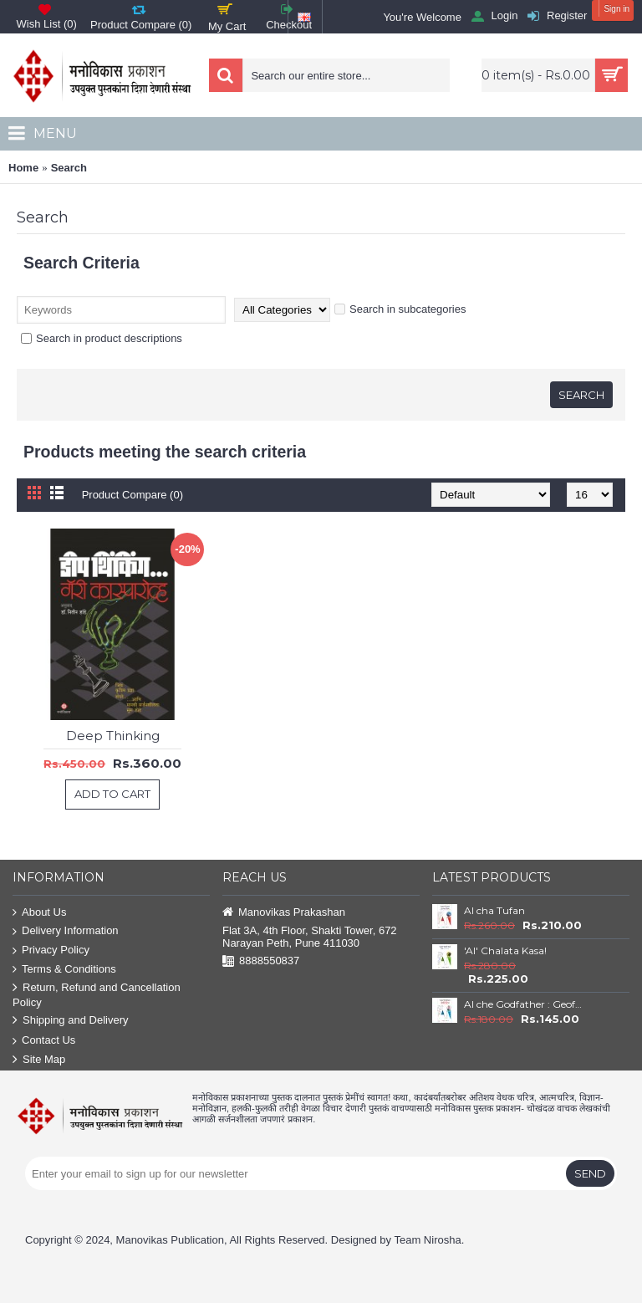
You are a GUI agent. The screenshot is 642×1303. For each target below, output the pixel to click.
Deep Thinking (113, 735)
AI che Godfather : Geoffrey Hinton (523, 1004)
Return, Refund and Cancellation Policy (97, 995)
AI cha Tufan (494, 910)
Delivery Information (66, 931)
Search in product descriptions (101, 338)
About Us (39, 913)
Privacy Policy (51, 950)
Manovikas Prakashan (283, 913)
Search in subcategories (400, 309)
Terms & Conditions (64, 970)
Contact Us (44, 1041)
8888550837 (260, 961)
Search (69, 167)
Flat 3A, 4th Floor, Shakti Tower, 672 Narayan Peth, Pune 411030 (309, 936)
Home (23, 167)
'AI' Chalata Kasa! (505, 950)
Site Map (39, 1060)
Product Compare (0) (132, 494)
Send (590, 1173)
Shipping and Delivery (70, 1021)
